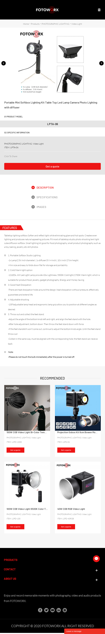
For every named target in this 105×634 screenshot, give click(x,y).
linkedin (23, 155)
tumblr (47, 155)
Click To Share (10, 156)
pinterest (33, 155)
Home (26, 23)
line (37, 155)
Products (35, 23)
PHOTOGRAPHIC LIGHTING (55, 23)
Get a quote (52, 166)
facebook (19, 155)
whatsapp (42, 155)
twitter (28, 155)
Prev (3, 63)
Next (101, 63)
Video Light (76, 23)
